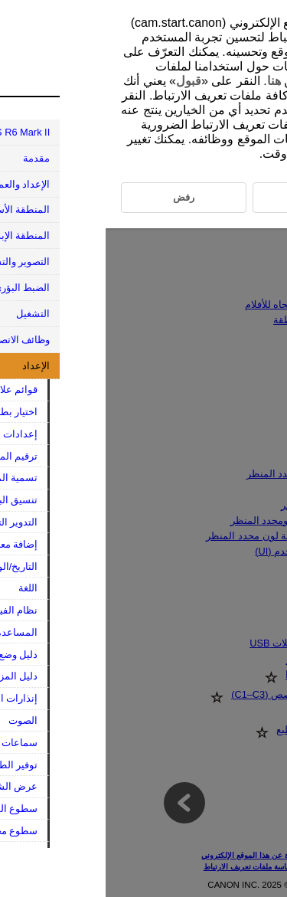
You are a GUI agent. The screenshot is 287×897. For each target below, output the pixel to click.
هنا (168, 80)
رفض (226, 109)
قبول (83, 80)
